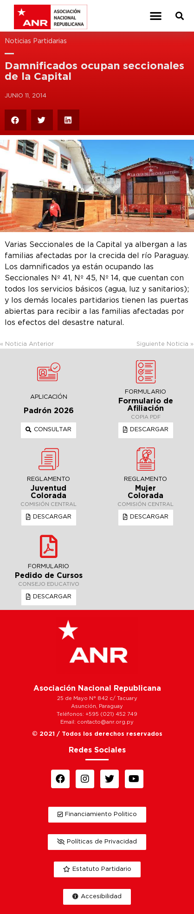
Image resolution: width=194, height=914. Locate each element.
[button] (155, 16)
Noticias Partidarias (36, 41)
